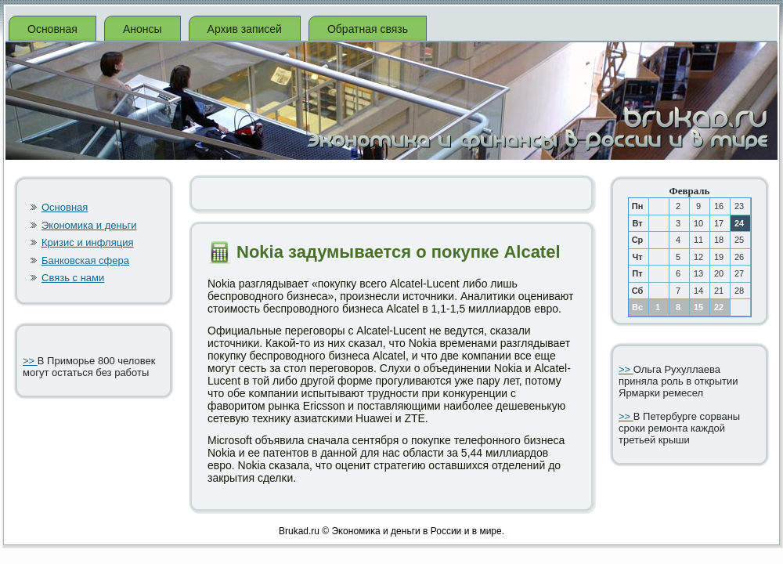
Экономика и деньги (88, 225)
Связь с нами (72, 278)
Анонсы (142, 29)
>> (30, 361)
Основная (52, 29)
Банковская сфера (85, 260)
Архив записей (244, 29)
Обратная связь (367, 29)
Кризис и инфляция (87, 242)
